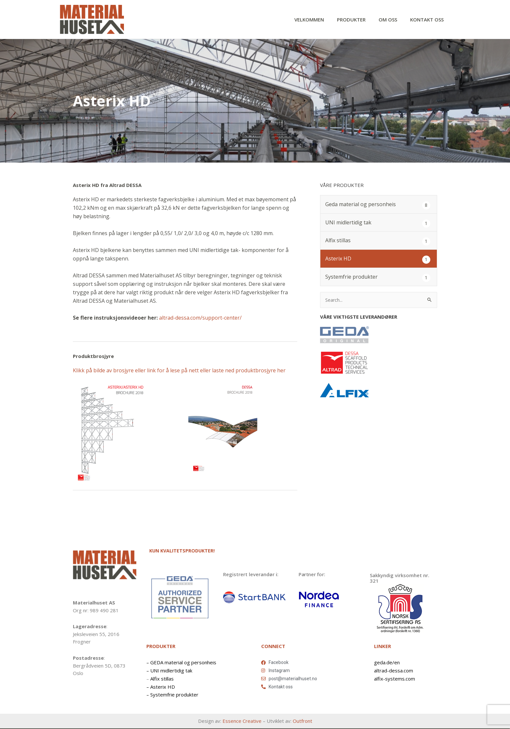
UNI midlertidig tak (348, 222)
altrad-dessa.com (393, 670)
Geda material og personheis (360, 204)
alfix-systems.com (394, 678)
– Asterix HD (160, 686)
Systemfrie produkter (351, 277)
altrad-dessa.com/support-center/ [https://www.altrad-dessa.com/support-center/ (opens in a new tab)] (200, 318)
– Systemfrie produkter (172, 695)
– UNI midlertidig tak (169, 670)
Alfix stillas (338, 241)
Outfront (302, 721)
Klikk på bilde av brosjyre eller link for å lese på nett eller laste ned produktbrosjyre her (179, 370)
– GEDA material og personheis (181, 662)
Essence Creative (242, 721)
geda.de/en (387, 662)
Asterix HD (338, 259)
